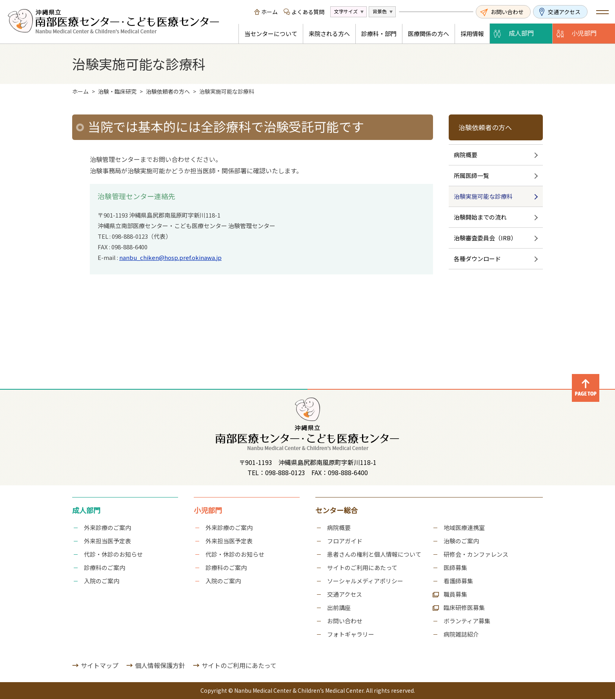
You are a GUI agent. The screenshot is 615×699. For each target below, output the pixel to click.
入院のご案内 (101, 581)
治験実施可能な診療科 (483, 196)
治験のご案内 (461, 541)
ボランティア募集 (467, 621)
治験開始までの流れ (480, 217)
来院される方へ (329, 33)
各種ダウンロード (477, 258)
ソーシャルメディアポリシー (365, 581)
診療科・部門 (379, 33)
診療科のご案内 (104, 567)
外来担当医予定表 (107, 541)
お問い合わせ (507, 12)
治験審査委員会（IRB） (485, 238)
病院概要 (465, 155)
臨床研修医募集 (464, 607)
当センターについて (270, 33)
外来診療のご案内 (107, 527)
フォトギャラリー (350, 634)
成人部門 (521, 33)
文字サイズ (346, 11)
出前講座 (339, 607)
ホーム (269, 12)
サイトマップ (99, 665)
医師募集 (455, 567)
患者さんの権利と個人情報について (374, 554)
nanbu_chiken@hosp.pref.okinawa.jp (170, 257)
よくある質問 (307, 12)
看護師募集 (458, 581)
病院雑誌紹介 (461, 634)
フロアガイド (344, 541)
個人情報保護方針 (160, 665)
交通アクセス (564, 12)
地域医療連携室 (464, 527)
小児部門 (584, 33)
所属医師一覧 (471, 175)
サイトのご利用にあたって (362, 567)
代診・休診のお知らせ (113, 554)
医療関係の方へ (428, 33)
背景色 (380, 11)
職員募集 (455, 594)
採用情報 (472, 33)
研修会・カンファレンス (476, 554)
